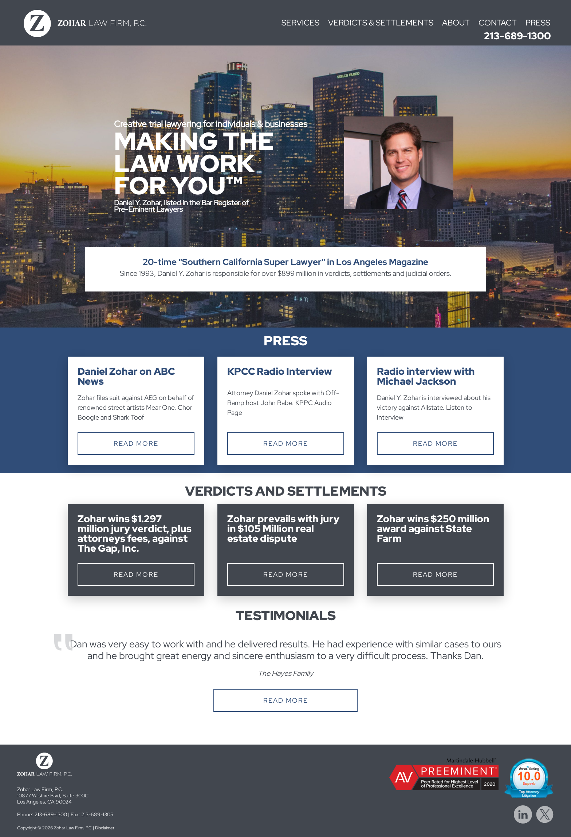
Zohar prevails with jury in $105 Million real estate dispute (283, 528)
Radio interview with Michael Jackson (426, 376)
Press (537, 22)
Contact (498, 22)
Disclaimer (104, 828)
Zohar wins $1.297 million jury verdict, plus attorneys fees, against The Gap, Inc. (135, 533)
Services (300, 22)
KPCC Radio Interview (279, 371)
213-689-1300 (517, 35)
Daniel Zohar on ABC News (126, 376)
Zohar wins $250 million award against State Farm (433, 528)
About (456, 22)
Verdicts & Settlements (380, 22)
